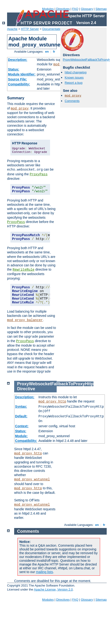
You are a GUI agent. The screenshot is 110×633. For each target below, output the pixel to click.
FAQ (75, 9)
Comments (72, 101)
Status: (13, 69)
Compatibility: (19, 84)
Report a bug (73, 82)
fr (54, 51)
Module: (21, 436)
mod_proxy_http (52, 401)
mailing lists (44, 572)
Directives (63, 9)
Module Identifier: (22, 74)
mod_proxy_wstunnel (32, 479)
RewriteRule (23, 270)
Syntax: (21, 406)
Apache (12, 29)
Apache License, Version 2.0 (53, 589)
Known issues (74, 77)
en (47, 51)
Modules (48, 9)
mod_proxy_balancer (25, 320)
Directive (26, 388)
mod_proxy (20, 108)
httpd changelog (76, 72)
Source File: (17, 79)
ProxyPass (39, 174)
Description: (17, 60)
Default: (21, 416)
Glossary (87, 9)
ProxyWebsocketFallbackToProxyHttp (55, 383)
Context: (22, 426)
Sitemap (101, 9)
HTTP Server (30, 29)
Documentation (52, 29)
